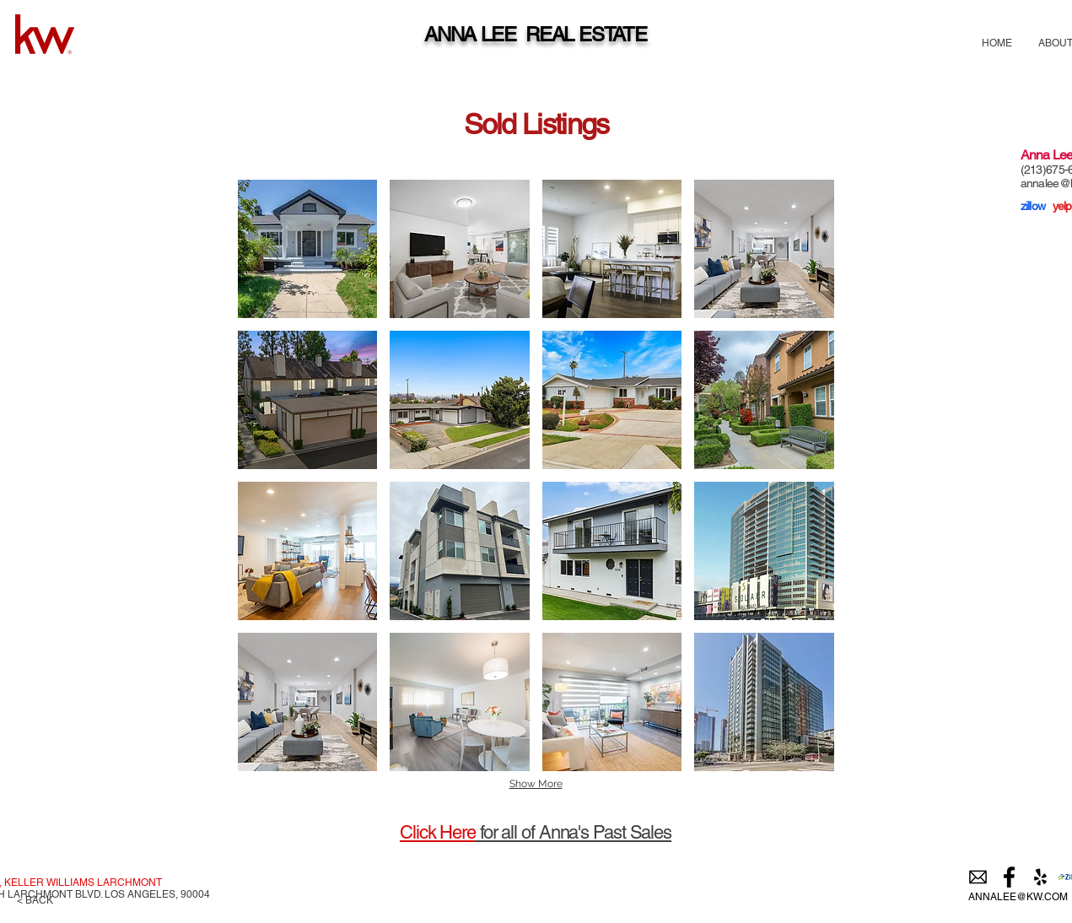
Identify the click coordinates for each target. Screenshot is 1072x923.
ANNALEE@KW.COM (1018, 897)
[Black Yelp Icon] (1040, 877)
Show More (536, 784)
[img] (308, 249)
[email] (978, 877)
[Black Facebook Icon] (1009, 877)
